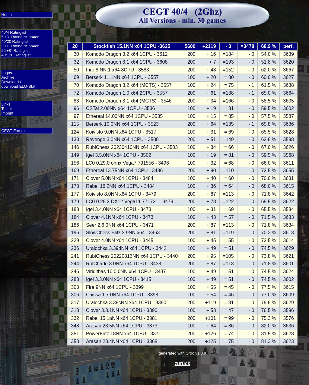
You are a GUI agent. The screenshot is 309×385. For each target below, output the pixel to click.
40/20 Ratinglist (14, 41)
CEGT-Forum (12, 130)
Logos (6, 73)
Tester (6, 108)
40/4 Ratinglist (13, 32)
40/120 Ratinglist (15, 55)
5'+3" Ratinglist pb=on (20, 37)
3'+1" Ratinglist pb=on (20, 46)
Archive (7, 77)
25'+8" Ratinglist (15, 50)
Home (6, 14)
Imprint (7, 113)
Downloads (11, 82)
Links (5, 104)
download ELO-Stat (18, 86)
